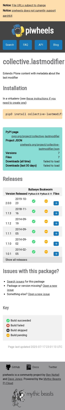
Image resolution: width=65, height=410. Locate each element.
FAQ (25, 44)
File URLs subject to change (29, 5)
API (41, 44)
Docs (32, 367)
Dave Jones (15, 379)
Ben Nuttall (52, 374)
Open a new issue (39, 294)
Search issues (15, 281)
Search (10, 44)
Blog (56, 44)
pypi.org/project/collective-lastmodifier (35, 136)
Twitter (53, 367)
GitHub (12, 367)
